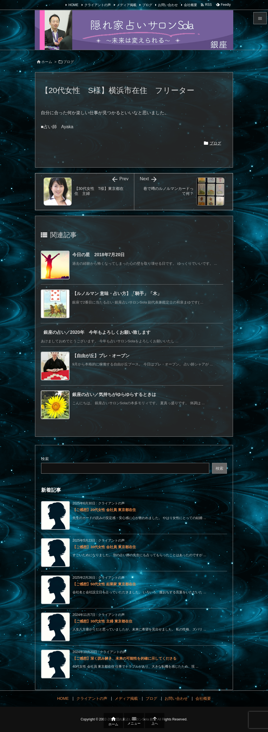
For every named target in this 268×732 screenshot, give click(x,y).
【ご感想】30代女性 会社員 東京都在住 (104, 547)
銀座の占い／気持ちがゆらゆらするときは (114, 394)
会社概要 (190, 5)
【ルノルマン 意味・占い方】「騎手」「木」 (117, 293)
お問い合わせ (168, 5)
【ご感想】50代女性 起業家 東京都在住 (104, 584)
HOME (73, 5)
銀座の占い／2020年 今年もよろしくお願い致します (97, 332)
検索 (45, 459)
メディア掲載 (126, 5)
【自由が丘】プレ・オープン (101, 355)
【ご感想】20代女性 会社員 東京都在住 (104, 510)
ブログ (147, 5)
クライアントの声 (97, 5)
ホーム (46, 62)
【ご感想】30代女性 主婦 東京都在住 (102, 621)
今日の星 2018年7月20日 (98, 254)
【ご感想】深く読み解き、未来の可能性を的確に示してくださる (124, 658)
